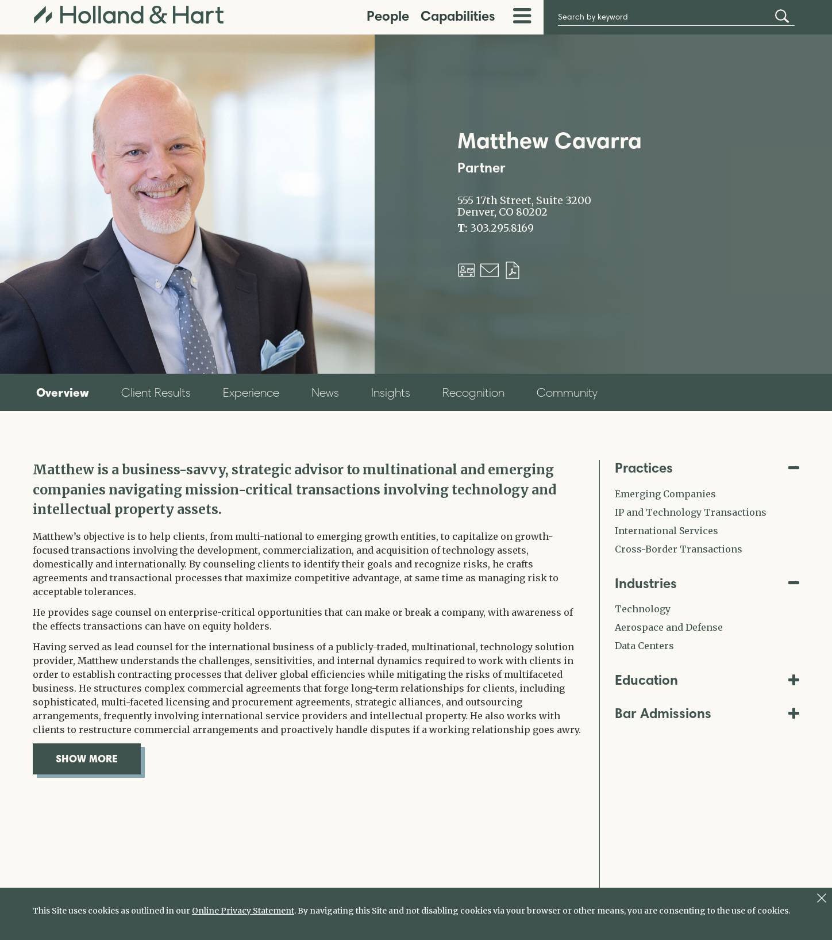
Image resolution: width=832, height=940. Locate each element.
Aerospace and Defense (669, 627)
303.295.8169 (502, 228)
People (388, 15)
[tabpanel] (307, 617)
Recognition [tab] (473, 392)
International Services (666, 530)
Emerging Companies (665, 494)
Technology (643, 609)
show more (98, 758)
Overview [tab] (62, 392)
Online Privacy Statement (243, 911)
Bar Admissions (707, 713)
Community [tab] (567, 392)
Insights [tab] (390, 392)
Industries (707, 583)
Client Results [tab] (156, 392)
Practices (707, 467)
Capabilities (458, 15)
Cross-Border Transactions (678, 549)
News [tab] (325, 392)
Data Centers (644, 645)
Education (707, 680)
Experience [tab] (251, 392)
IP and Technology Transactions (690, 512)
